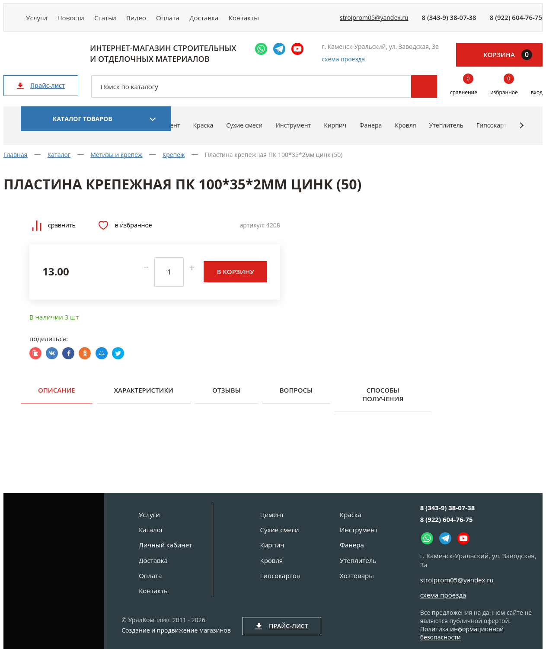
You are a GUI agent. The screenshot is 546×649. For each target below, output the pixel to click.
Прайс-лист (41, 92)
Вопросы (296, 396)
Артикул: (252, 231)
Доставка (236, 20)
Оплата (194, 20)
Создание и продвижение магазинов (176, 630)
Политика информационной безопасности (462, 633)
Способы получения (382, 400)
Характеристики (143, 396)
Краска (203, 132)
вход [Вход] (537, 98)
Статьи (120, 20)
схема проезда (343, 65)
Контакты (282, 20)
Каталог (151, 529)
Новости (79, 20)
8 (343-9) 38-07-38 (449, 20)
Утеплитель (446, 132)
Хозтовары (357, 575)
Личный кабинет (165, 544)
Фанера (370, 132)
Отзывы (226, 396)
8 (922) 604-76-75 (516, 20)
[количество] (169, 278)
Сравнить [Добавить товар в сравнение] (54, 231)
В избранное (125, 232)
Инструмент (293, 132)
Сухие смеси (244, 132)
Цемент (272, 514)
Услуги (39, 20)
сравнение (463, 92)
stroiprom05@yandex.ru (374, 21)
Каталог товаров (82, 125)
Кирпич (335, 132)
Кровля (405, 132)
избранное (504, 92)
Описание (56, 396)
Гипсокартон (495, 132)
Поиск (424, 93)
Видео (157, 20)
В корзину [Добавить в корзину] (235, 278)
